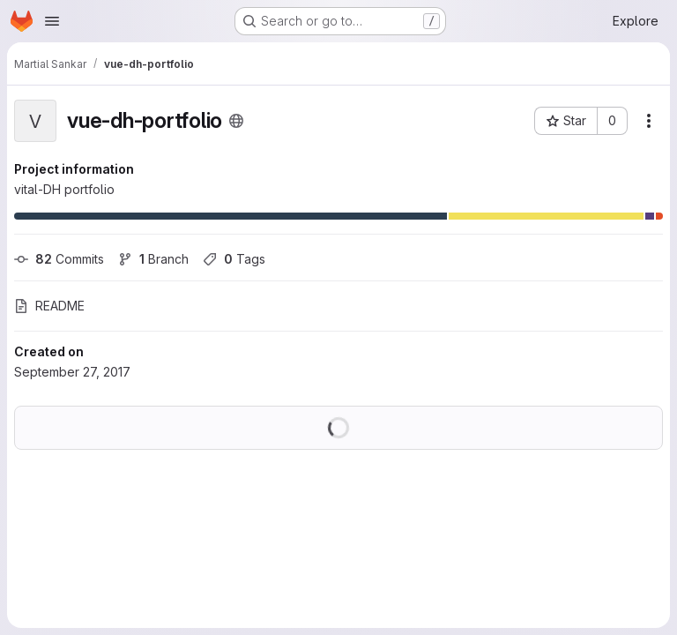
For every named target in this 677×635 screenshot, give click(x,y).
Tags (234, 258)
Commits (59, 258)
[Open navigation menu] (52, 21)
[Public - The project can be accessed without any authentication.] (236, 121)
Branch (153, 258)
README (49, 305)
